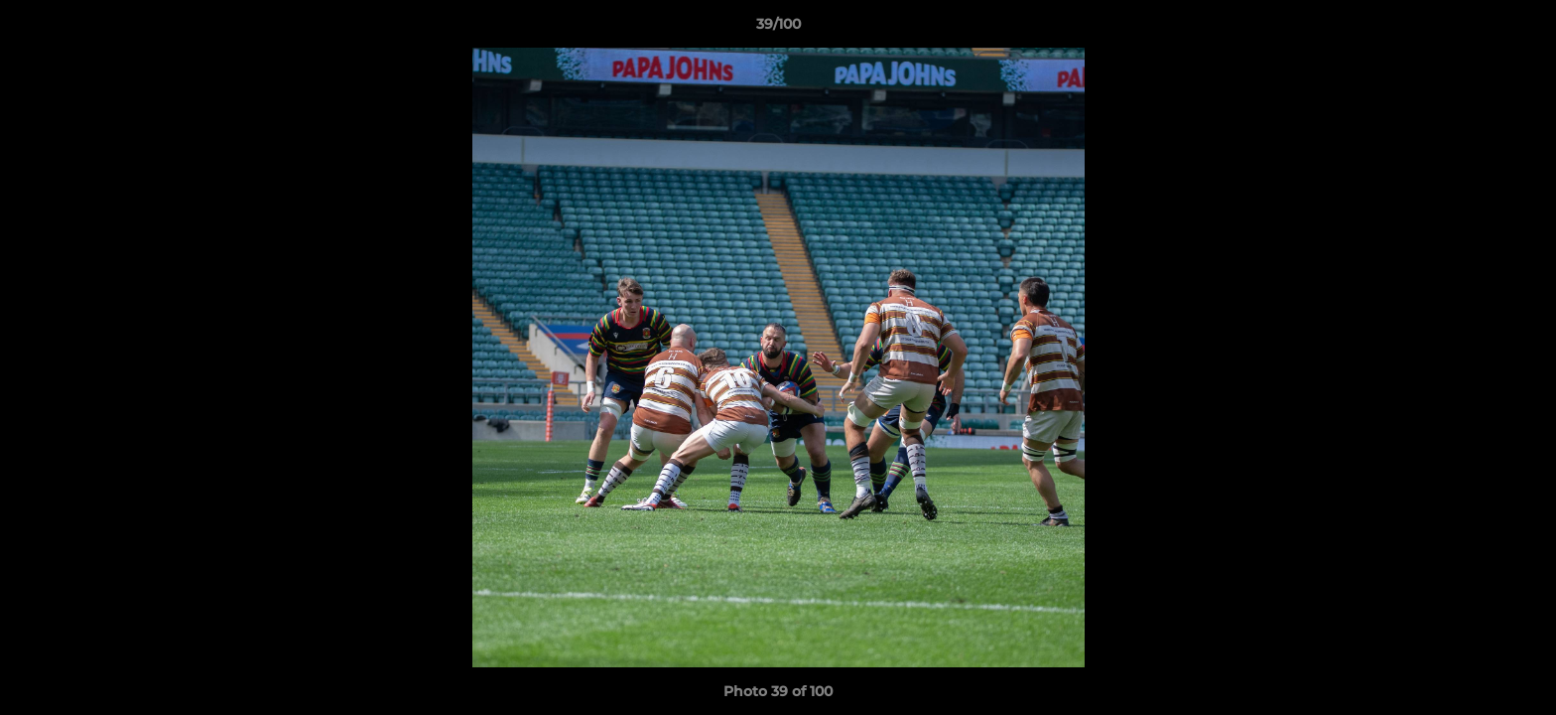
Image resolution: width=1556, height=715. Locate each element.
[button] (1520, 29)
